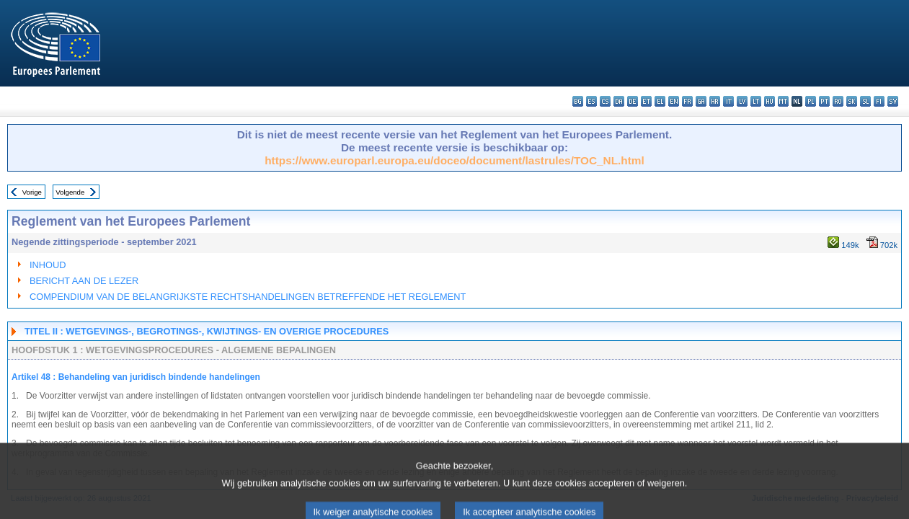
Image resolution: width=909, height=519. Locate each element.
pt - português (824, 101)
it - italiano (728, 101)
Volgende (70, 192)
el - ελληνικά (660, 101)
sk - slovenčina (851, 101)
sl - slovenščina (865, 101)
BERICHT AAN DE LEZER (84, 280)
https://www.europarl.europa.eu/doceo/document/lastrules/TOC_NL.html (454, 160)
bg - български (577, 101)
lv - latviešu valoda (742, 101)
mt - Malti (783, 101)
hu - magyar (769, 101)
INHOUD (48, 265)
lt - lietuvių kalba (755, 101)
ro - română (838, 101)
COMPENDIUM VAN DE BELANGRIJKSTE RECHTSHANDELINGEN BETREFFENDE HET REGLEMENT (248, 296)
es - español (591, 101)
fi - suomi (879, 101)
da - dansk (618, 101)
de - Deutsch (632, 101)
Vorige (32, 192)
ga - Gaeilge (701, 101)
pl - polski (810, 101)
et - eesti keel (646, 101)
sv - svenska (892, 101)
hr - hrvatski (714, 101)
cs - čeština (605, 101)
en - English (673, 101)
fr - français (687, 101)
